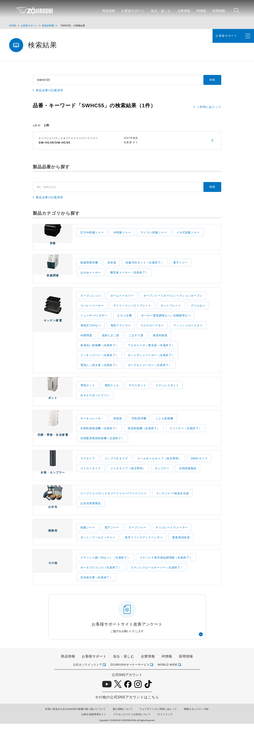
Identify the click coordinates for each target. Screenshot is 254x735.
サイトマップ (165, 725)
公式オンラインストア (87, 676)
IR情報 (201, 10)
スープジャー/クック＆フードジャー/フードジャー (113, 502)
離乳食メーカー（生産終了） (129, 274)
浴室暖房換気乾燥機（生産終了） (102, 445)
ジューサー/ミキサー (94, 320)
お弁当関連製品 (90, 512)
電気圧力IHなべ (90, 330)
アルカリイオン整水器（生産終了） (151, 349)
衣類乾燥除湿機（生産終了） (99, 435)
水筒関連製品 (187, 475)
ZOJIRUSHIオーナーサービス (130, 676)
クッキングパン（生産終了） (99, 359)
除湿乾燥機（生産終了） (144, 435)
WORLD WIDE (168, 676)
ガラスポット (137, 389)
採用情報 (218, 10)
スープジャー (137, 538)
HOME (12, 25)
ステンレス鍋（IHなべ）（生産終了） (105, 569)
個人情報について (123, 720)
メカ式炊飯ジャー (188, 232)
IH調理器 (86, 339)
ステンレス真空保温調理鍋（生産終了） (166, 569)
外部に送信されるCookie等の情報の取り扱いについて (75, 720)
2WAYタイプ (199, 465)
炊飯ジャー (87, 538)
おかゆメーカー (90, 274)
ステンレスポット (167, 389)
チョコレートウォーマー (172, 538)
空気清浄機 (139, 425)
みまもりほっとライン (95, 399)
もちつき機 (124, 320)
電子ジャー (180, 264)
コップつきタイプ (116, 465)
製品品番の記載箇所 (50, 90)
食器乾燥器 (160, 339)
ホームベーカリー (122, 300)
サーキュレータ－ (92, 425)
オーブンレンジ (90, 300)
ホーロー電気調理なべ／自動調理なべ (166, 320)
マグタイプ (87, 465)
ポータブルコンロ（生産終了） (100, 579)
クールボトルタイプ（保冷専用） (159, 465)
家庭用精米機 (89, 264)
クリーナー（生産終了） (185, 435)
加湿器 (117, 425)
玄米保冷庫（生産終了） (96, 588)
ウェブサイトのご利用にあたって (158, 720)
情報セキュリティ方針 (196, 720)
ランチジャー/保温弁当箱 (172, 502)
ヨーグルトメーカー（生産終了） (150, 369)
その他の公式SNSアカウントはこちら (127, 709)
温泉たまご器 (110, 339)
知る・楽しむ (161, 10)
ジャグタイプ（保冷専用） (127, 475)
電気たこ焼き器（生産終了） (99, 369)
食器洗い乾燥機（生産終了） (99, 349)
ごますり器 (136, 339)
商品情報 (108, 10)
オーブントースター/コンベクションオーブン (173, 300)
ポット (52, 396)
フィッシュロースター (187, 330)
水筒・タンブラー (52, 473)
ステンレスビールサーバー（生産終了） (157, 579)
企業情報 (183, 10)
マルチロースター (152, 330)
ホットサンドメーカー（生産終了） (151, 359)
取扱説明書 (48, 25)
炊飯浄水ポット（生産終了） (145, 264)
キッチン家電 (53, 334)
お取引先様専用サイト (93, 725)
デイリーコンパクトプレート (132, 310)
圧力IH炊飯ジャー (92, 232)
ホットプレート (171, 310)
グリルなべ (198, 310)
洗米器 (111, 264)
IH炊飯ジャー (122, 232)
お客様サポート (133, 10)
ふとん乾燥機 (164, 425)
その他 (52, 580)
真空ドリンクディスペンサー (144, 548)
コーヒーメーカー (92, 310)
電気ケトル (112, 389)
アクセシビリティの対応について (132, 725)
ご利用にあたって (209, 106)
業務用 (52, 545)
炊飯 (53, 237)
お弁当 (53, 509)
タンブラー (162, 475)
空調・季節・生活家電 (53, 434)
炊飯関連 (53, 272)
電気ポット (87, 389)
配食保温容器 (181, 548)
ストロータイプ (90, 475)
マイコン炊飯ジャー (153, 232)
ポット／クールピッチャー (97, 548)
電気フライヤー (121, 330)
